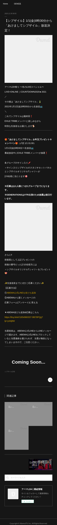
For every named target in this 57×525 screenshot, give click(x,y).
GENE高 (17, 4)
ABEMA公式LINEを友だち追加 (21, 293)
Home (5, 4)
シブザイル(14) (10, 371)
